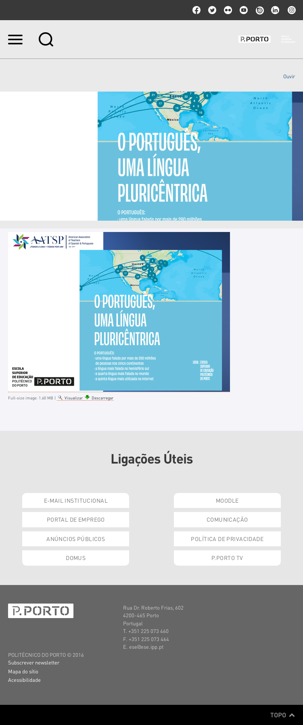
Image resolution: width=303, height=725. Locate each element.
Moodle (227, 500)
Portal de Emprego (76, 519)
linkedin (275, 10)
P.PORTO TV (227, 557)
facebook (196, 10)
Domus (76, 557)
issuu (259, 10)
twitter (212, 10)
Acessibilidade (24, 679)
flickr (228, 10)
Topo (282, 715)
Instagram (291, 10)
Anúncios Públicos (75, 538)
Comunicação (227, 519)
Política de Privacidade (227, 538)
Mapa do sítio (23, 671)
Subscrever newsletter (33, 662)
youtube (244, 10)
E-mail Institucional (76, 500)
